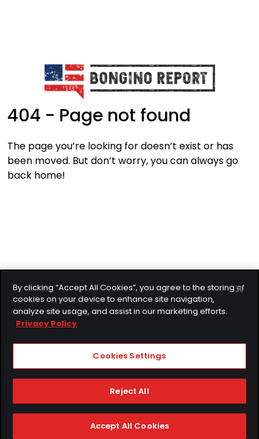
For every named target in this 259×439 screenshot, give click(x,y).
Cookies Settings (129, 359)
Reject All (129, 394)
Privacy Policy (46, 326)
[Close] (239, 292)
